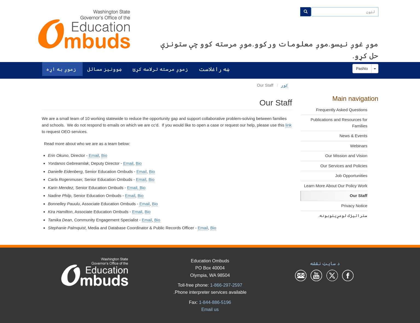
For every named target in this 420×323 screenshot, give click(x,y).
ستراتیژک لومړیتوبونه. (342, 215)
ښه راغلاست (214, 69)
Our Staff (358, 195)
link (288, 125)
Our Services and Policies (343, 165)
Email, (133, 187)
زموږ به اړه (61, 69)
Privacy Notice (354, 205)
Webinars (358, 145)
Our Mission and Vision (346, 155)
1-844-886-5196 (215, 302)
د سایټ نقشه (325, 263)
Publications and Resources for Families (339, 122)
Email (94, 155)
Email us (210, 309)
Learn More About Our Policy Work (335, 185)
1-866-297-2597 (226, 285)
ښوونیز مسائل (104, 69)
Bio (104, 155)
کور (284, 85)
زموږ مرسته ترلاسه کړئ (160, 69)
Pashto (362, 68)
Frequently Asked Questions (341, 109)
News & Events (353, 135)
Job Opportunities (351, 175)
